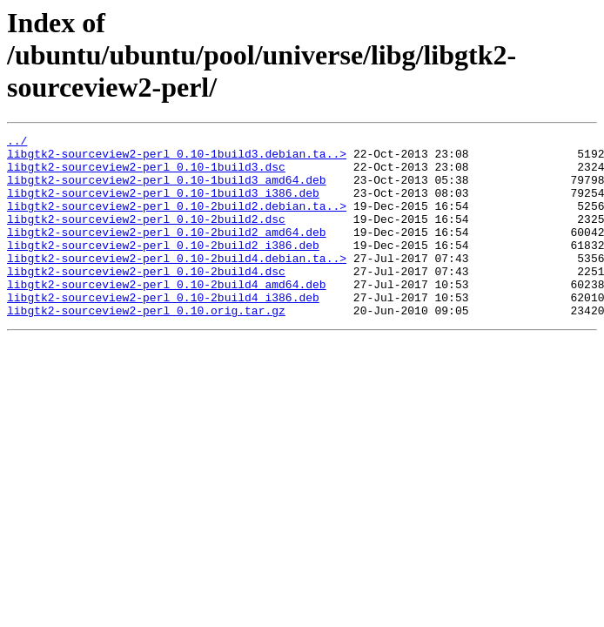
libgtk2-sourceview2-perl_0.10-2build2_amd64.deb (166, 252)
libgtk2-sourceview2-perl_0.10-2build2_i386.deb (163, 268)
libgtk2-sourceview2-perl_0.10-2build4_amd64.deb (166, 315)
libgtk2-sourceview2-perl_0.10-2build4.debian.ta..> (176, 284)
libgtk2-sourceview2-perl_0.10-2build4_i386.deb (163, 331)
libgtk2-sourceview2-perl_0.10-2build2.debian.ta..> (176, 221)
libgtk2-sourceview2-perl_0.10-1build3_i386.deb (163, 205)
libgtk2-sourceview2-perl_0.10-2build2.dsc (146, 237)
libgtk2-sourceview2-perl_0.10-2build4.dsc (146, 299)
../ (17, 143)
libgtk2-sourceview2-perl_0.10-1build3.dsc (146, 174)
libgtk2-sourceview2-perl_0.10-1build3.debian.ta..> (176, 158)
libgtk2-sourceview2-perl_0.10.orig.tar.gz (146, 346)
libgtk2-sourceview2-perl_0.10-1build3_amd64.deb (166, 190)
